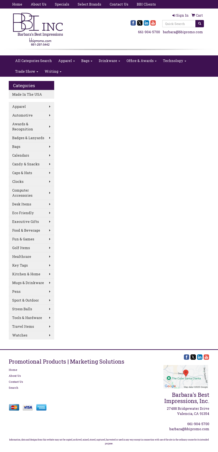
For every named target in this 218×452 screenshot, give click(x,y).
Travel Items (23, 326)
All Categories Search (33, 60)
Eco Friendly (23, 213)
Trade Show (26, 71)
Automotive (22, 115)
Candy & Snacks (25, 164)
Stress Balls (22, 309)
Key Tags (20, 265)
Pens (16, 291)
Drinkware (109, 60)
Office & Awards (141, 60)
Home (17, 4)
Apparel (66, 60)
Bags (86, 60)
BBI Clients (146, 4)
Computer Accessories (22, 193)
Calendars (20, 155)
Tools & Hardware (27, 317)
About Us (38, 4)
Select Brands (89, 4)
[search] (199, 23)
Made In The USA (27, 94)
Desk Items (21, 204)
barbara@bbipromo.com (183, 32)
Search (13, 388)
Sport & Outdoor (25, 300)
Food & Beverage (26, 230)
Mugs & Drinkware (28, 282)
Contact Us (119, 4)
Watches (19, 335)
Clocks (17, 181)
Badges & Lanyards (28, 138)
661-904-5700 (149, 32)
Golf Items (21, 247)
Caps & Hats (22, 172)
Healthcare (21, 256)
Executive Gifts (25, 221)
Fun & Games (23, 239)
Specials (62, 4)
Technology (174, 60)
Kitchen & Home (26, 274)
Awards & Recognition (22, 126)
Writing (53, 71)
